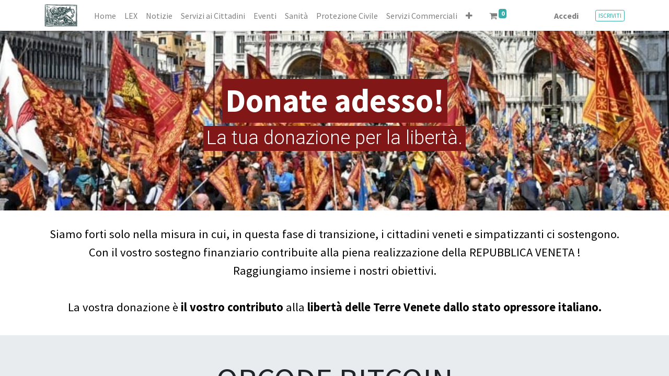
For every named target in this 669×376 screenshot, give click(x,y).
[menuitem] (105, 15)
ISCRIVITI (609, 15)
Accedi (566, 15)
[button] (469, 15)
